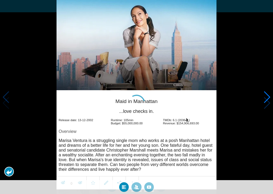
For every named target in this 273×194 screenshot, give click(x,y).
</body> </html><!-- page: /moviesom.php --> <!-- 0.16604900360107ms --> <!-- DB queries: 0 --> (136, 97)
